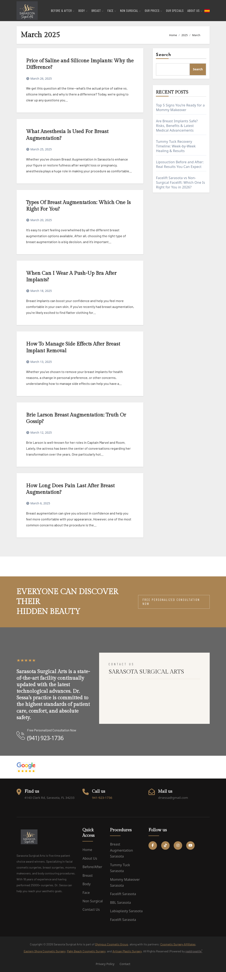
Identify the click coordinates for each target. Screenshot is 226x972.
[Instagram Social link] (178, 845)
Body (86, 884)
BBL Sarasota (120, 902)
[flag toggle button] (207, 10)
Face (86, 892)
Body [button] (83, 10)
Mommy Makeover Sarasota (125, 882)
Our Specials (175, 10)
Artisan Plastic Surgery (127, 951)
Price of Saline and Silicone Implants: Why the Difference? (80, 64)
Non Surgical (92, 901)
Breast (87, 875)
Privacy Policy (105, 964)
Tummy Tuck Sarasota (120, 868)
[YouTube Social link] (190, 845)
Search (163, 55)
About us (89, 858)
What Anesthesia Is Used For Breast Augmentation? (67, 135)
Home (87, 849)
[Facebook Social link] (152, 845)
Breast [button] (98, 10)
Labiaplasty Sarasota (126, 911)
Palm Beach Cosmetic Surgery (86, 951)
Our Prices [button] (153, 10)
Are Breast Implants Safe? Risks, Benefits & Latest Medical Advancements (177, 126)
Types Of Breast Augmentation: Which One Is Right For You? (78, 206)
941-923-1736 (102, 797)
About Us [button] (194, 10)
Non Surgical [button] (130, 10)
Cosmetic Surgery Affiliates (177, 944)
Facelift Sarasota (123, 894)
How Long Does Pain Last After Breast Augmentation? (70, 489)
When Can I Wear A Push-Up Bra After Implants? (71, 276)
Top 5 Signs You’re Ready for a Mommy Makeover (180, 107)
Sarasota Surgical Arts (33, 562)
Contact (124, 964)
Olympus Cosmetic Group (111, 944)
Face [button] (111, 10)
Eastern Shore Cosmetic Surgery (44, 951)
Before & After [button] (63, 10)
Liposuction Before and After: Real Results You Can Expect (180, 164)
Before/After (92, 866)
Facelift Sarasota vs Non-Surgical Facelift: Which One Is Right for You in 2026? (180, 182)
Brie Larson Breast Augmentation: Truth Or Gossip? (76, 418)
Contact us (91, 909)
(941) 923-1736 (45, 738)
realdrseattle (193, 951)
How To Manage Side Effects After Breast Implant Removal (73, 347)
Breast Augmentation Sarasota (121, 850)
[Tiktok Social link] (165, 845)
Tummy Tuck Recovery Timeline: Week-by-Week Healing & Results (175, 146)
